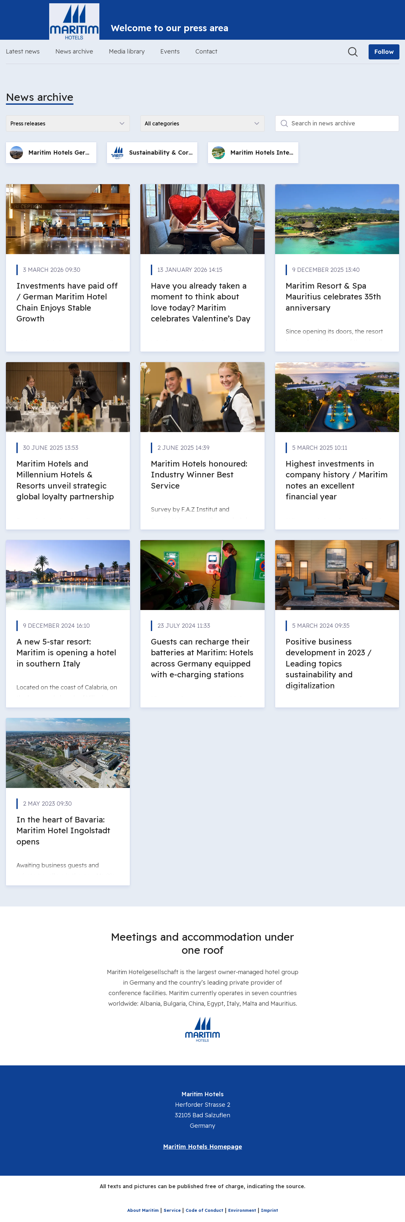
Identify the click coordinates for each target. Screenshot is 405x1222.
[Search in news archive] (337, 123)
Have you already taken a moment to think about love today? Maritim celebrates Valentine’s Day (201, 302)
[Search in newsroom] (353, 52)
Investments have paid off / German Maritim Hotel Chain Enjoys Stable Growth (67, 302)
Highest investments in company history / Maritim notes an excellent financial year (337, 480)
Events (170, 51)
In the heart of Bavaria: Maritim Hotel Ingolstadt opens (63, 830)
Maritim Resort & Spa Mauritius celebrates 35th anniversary (333, 297)
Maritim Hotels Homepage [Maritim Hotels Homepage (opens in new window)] (202, 1146)
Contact (206, 51)
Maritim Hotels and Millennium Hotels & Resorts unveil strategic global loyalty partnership (65, 480)
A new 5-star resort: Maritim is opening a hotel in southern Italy (66, 652)
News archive (74, 51)
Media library (127, 51)
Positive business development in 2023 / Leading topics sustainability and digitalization (329, 663)
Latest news (23, 51)
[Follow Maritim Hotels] (384, 51)
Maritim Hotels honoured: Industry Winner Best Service (199, 475)
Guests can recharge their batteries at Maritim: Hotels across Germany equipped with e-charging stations (202, 658)
